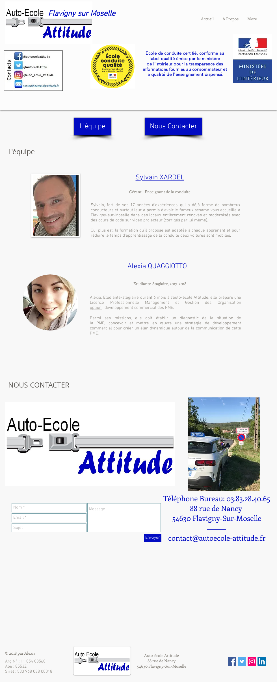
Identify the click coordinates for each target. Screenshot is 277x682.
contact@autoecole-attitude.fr (216, 538)
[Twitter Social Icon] (242, 661)
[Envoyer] (152, 538)
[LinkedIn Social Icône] (261, 661)
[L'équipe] (92, 126)
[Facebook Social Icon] (232, 661)
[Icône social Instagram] (252, 661)
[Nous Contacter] (173, 126)
